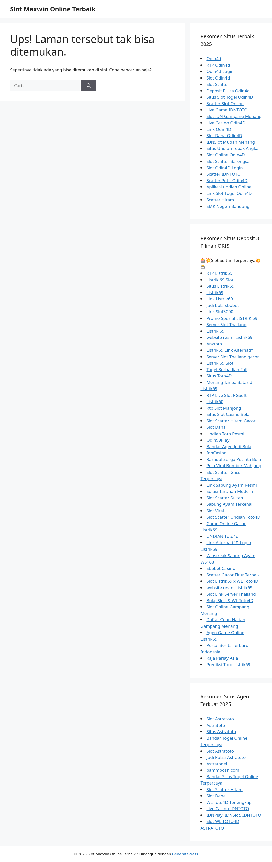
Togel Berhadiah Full (226, 369)
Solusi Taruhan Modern (229, 491)
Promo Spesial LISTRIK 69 (231, 318)
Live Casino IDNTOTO (227, 808)
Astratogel (216, 764)
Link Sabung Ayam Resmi (231, 485)
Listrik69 (214, 292)
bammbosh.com (222, 770)
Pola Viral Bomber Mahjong (233, 465)
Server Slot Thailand (226, 324)
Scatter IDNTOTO (223, 174)
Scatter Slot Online (225, 103)
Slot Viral (215, 511)
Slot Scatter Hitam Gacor (230, 421)
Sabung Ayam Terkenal (229, 504)
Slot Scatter (217, 84)
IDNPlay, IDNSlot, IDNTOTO (233, 815)
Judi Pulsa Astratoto (226, 757)
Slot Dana (216, 427)
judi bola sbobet (222, 305)
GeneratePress (185, 853)
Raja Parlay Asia (222, 658)
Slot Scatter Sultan (224, 498)
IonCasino (216, 453)
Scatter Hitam (220, 200)
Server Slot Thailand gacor (232, 357)
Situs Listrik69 (220, 286)
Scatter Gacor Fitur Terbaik (233, 575)
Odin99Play (217, 440)
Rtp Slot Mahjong (223, 408)
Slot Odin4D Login (224, 168)
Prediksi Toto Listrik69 (228, 665)
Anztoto (214, 344)
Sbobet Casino (220, 568)
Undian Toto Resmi (225, 434)
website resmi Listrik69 (229, 337)
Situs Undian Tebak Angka (232, 148)
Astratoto (215, 725)
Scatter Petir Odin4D (226, 180)
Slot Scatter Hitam (224, 789)
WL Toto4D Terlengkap (229, 802)
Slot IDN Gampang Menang (233, 116)
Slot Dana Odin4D (224, 135)
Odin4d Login (220, 71)
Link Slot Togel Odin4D (229, 193)
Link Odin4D (218, 129)
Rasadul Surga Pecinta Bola (233, 459)
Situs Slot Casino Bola (227, 414)
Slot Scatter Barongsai (228, 161)
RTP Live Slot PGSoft (226, 395)
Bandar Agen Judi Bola (228, 446)
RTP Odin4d (218, 65)
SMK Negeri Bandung (227, 206)
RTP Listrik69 (219, 273)
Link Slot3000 (219, 312)
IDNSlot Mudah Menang (230, 142)
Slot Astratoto (220, 719)
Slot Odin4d (218, 78)
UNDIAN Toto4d (222, 536)
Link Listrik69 (219, 299)
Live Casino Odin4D (225, 123)
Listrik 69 (215, 331)
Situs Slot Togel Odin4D (229, 97)
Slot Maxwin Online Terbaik (53, 9)
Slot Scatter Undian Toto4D (233, 517)
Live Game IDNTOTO (226, 110)
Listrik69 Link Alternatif (229, 350)
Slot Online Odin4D (225, 155)
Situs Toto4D (219, 376)
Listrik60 (214, 401)
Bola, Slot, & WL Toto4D (229, 600)
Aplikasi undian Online (228, 187)
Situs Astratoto (221, 731)
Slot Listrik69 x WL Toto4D (232, 581)
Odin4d (213, 58)
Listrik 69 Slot (219, 280)
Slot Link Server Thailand (231, 594)
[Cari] (88, 86)
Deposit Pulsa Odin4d (228, 91)
